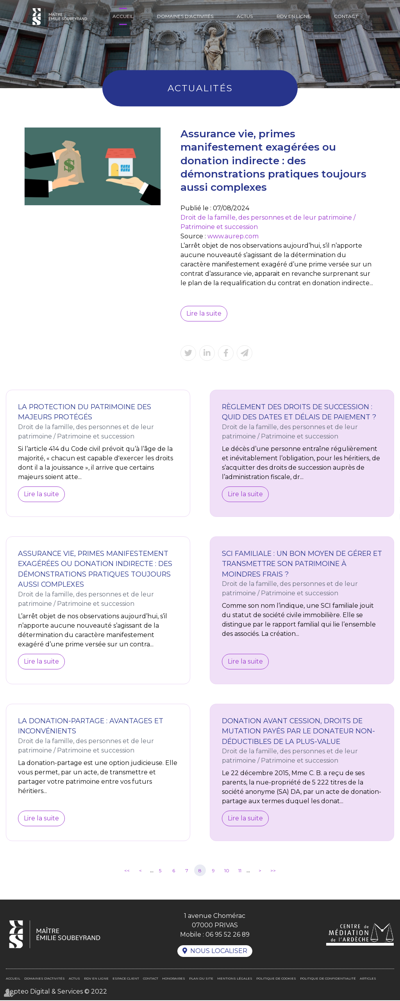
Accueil (123, 16)
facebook (384, 485)
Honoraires (173, 979)
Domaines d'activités (185, 16)
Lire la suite (203, 313)
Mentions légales (234, 979)
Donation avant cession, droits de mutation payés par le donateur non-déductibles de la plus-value (298, 731)
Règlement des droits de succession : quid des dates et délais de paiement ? (299, 412)
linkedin (384, 500)
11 (239, 871)
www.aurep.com (233, 236)
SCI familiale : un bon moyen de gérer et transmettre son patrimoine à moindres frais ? (302, 563)
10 (226, 871)
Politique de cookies (276, 979)
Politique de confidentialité (328, 979)
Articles (368, 979)
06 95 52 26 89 (227, 935)
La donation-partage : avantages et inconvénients (90, 726)
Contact (346, 16)
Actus (245, 16)
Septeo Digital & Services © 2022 (56, 992)
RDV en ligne (294, 16)
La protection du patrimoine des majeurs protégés (84, 412)
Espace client (125, 979)
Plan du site (201, 979)
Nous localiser (218, 951)
